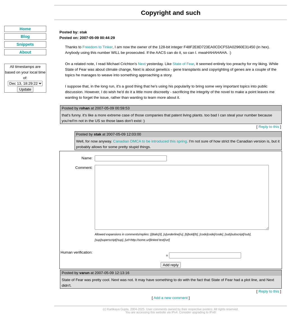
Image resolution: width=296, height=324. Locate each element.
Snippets (22, 44)
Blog (22, 36)
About (22, 52)
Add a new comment (168, 305)
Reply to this (271, 127)
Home (22, 29)
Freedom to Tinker (91, 47)
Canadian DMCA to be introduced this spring (143, 141)
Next (135, 64)
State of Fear (176, 64)
